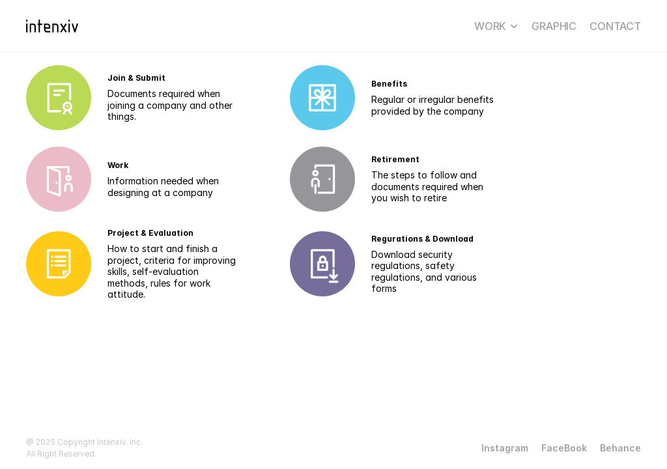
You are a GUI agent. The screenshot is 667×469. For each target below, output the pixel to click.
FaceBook (564, 447)
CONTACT (615, 26)
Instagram (504, 447)
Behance (620, 447)
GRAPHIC (554, 26)
